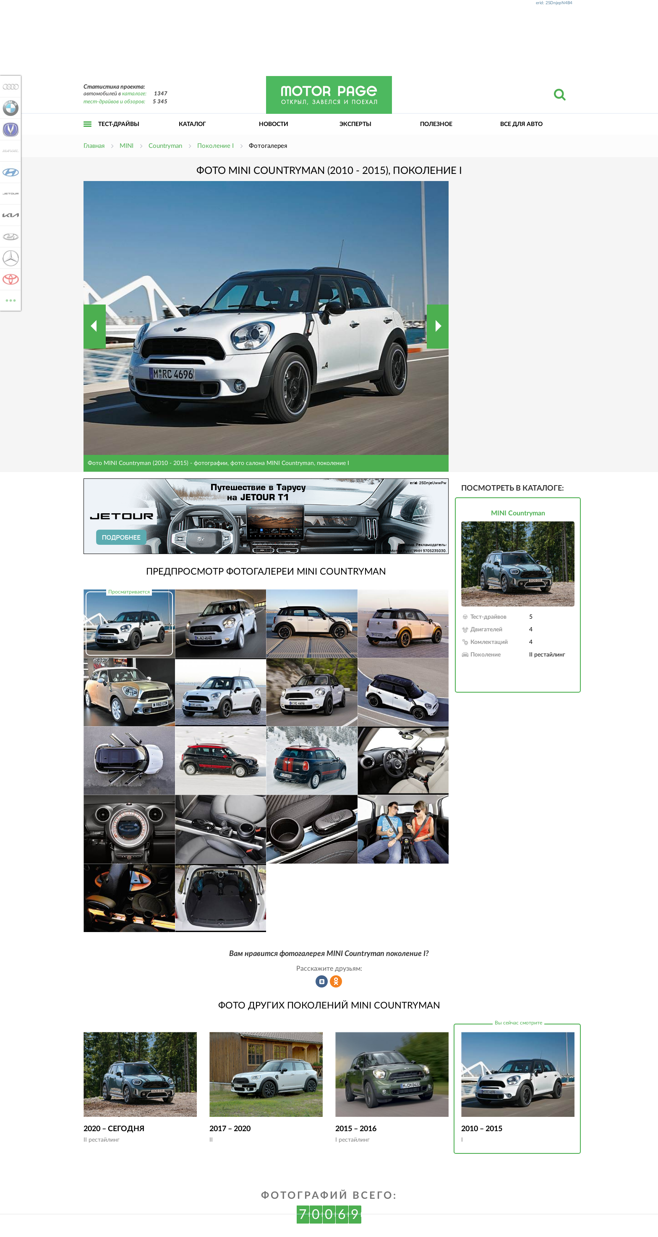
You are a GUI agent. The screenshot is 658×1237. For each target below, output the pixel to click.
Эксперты (355, 124)
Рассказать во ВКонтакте (322, 981)
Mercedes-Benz (9, 258)
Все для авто (521, 124)
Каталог (192, 124)
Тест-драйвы (118, 124)
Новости (273, 124)
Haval (9, 150)
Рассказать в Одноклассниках (336, 981)
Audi (9, 86)
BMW (9, 108)
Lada (9, 236)
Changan (9, 129)
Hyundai (9, 172)
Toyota (9, 279)
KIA (9, 215)
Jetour (9, 193)
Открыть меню (88, 133)
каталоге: (134, 94)
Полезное (436, 124)
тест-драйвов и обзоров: (114, 102)
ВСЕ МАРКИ (9, 299)
